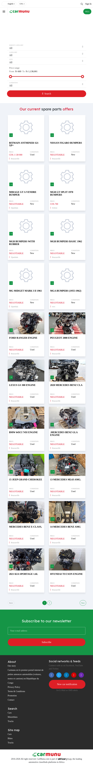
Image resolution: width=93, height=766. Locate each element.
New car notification (67, 684)
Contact (11, 700)
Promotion (12, 696)
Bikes (10, 738)
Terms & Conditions (16, 691)
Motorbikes (13, 717)
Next (82, 603)
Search (46, 93)
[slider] (10, 76)
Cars (10, 713)
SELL (87, 11)
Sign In (88, 4)
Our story (12, 666)
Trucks (11, 721)
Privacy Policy (14, 687)
